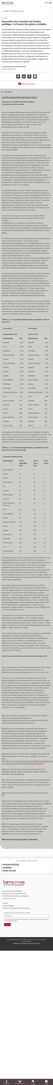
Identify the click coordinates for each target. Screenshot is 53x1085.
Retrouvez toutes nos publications (14, 893)
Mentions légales (8, 906)
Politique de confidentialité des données (16, 908)
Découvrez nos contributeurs (12, 891)
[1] (41, 115)
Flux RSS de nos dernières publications (15, 896)
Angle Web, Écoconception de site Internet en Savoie (26, 943)
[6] (25, 450)
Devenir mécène (11, 864)
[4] (8, 168)
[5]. (6, 233)
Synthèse (8, 91)
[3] (24, 160)
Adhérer (7, 867)
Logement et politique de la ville (14, 11)
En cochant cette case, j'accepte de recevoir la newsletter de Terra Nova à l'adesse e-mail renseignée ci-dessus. (26, 919)
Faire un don (9, 870)
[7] (19, 565)
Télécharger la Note (26, 84)
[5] (3, 780)
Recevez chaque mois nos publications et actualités (17, 912)
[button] (50, 3)
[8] (41, 575)
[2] (24, 158)
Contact (5, 903)
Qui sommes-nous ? (9, 898)
